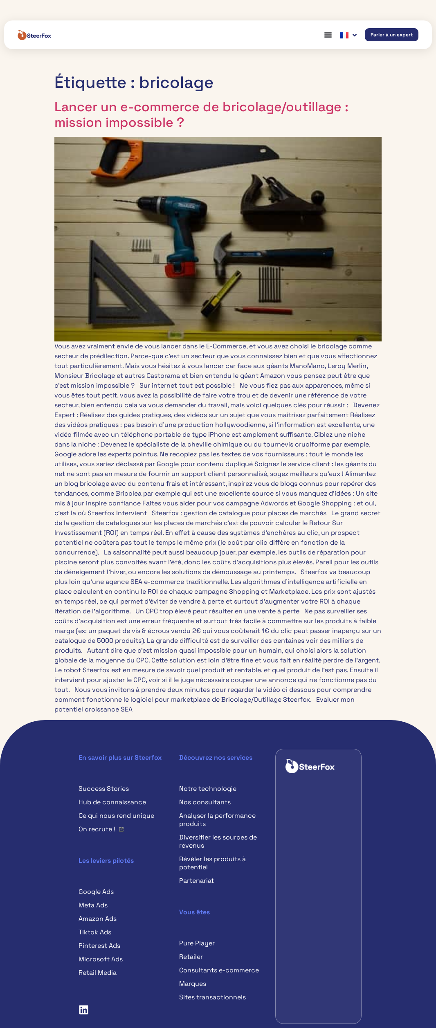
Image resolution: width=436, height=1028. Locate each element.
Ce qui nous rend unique (116, 815)
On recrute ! (97, 829)
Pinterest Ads (99, 945)
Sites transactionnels (212, 997)
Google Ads (96, 891)
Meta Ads (93, 905)
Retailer (191, 956)
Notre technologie (207, 788)
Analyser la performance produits (217, 819)
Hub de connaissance (112, 802)
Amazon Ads (98, 918)
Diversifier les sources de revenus (218, 841)
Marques (192, 983)
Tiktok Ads (95, 932)
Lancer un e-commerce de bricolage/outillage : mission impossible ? (201, 114)
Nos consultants (205, 802)
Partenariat (196, 880)
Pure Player (197, 943)
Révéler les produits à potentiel (212, 863)
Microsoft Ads (101, 959)
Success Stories (104, 788)
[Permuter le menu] (328, 35)
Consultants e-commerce (219, 970)
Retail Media (98, 972)
